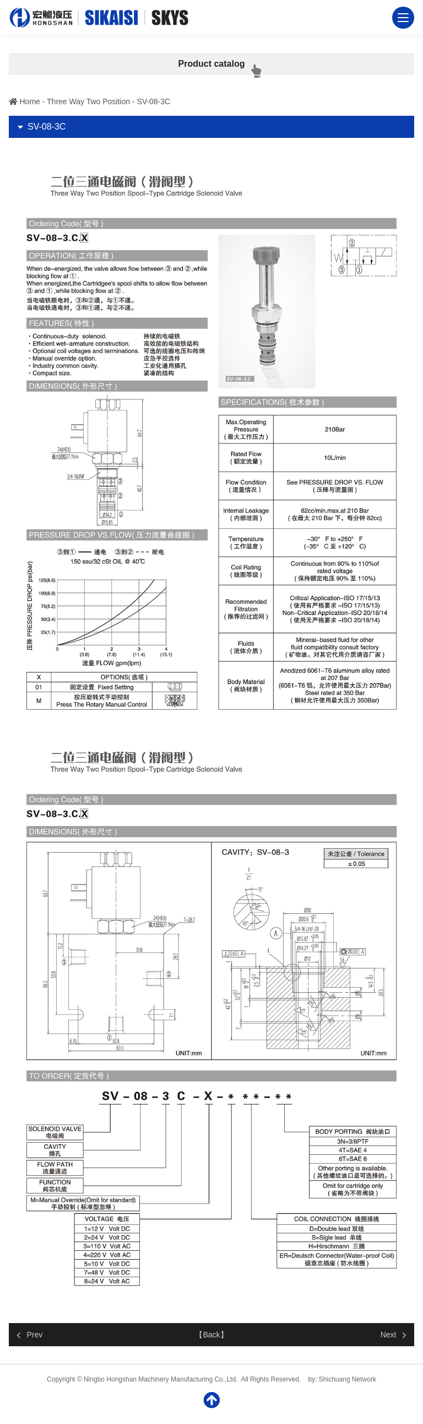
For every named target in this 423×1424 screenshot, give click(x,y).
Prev (35, 1334)
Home (30, 101)
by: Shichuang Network (342, 1379)
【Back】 (211, 1334)
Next (389, 1334)
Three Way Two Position (88, 101)
